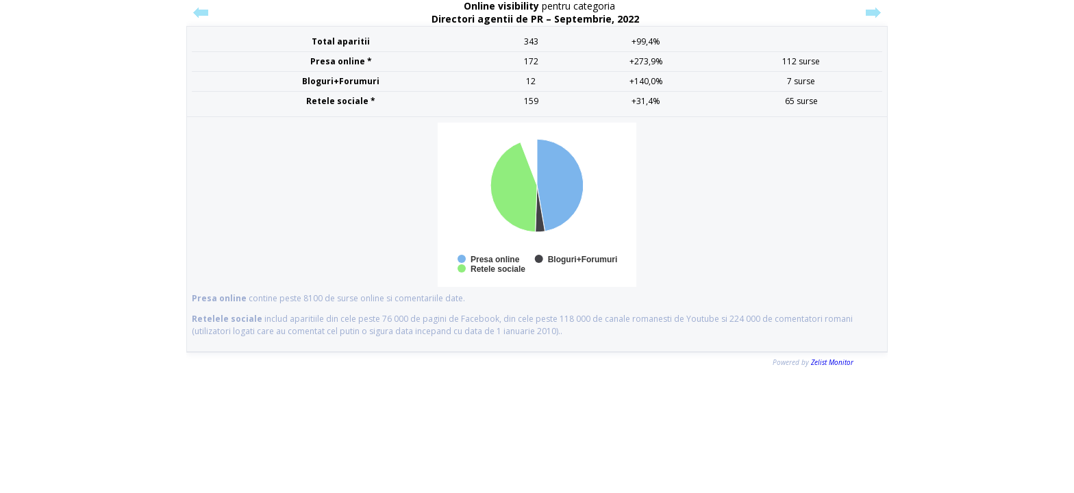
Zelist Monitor (832, 362)
